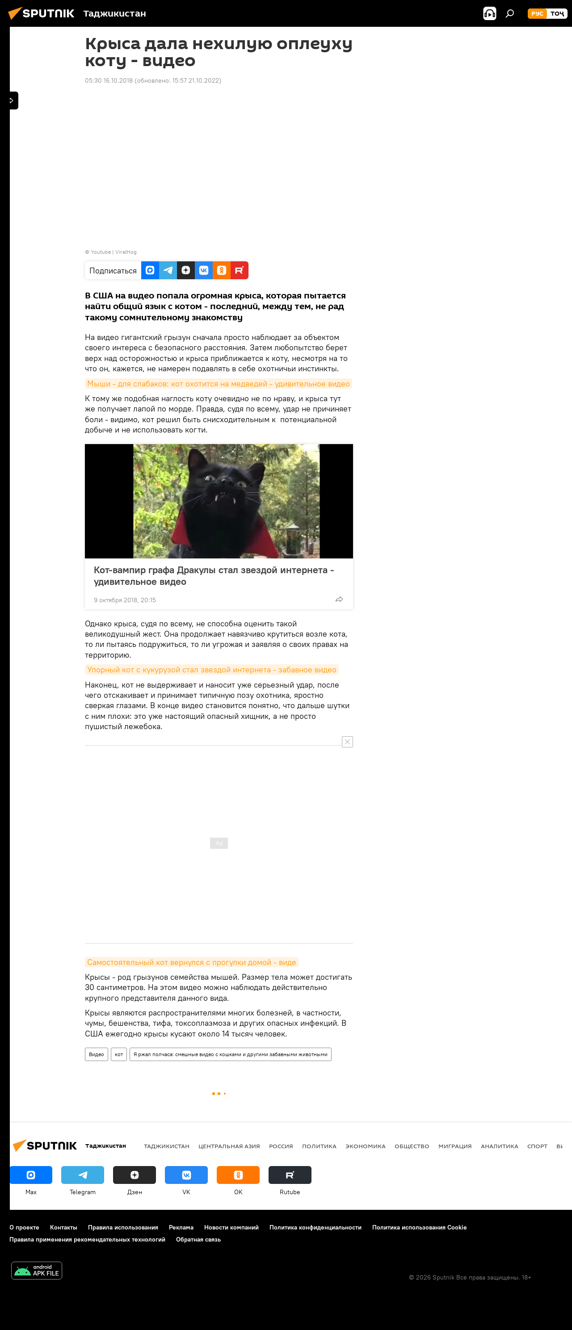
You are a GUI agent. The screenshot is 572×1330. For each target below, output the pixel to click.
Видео (96, 1054)
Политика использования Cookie (419, 1227)
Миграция (455, 1146)
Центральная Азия (229, 1146)
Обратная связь (198, 1239)
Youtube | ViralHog (114, 251)
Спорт (537, 1146)
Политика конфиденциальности (315, 1227)
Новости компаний (231, 1227)
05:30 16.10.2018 (109, 80)
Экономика (365, 1146)
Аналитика (499, 1146)
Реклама (181, 1227)
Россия (281, 1146)
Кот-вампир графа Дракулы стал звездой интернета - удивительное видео (214, 575)
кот (119, 1054)
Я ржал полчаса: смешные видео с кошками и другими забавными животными (231, 1054)
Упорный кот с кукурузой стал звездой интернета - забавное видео (211, 669)
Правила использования (123, 1227)
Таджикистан (166, 1146)
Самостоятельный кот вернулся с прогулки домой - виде (191, 962)
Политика (319, 1146)
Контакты (63, 1227)
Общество (412, 1146)
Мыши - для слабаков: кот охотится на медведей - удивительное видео (218, 383)
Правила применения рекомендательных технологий (87, 1239)
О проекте (24, 1227)
